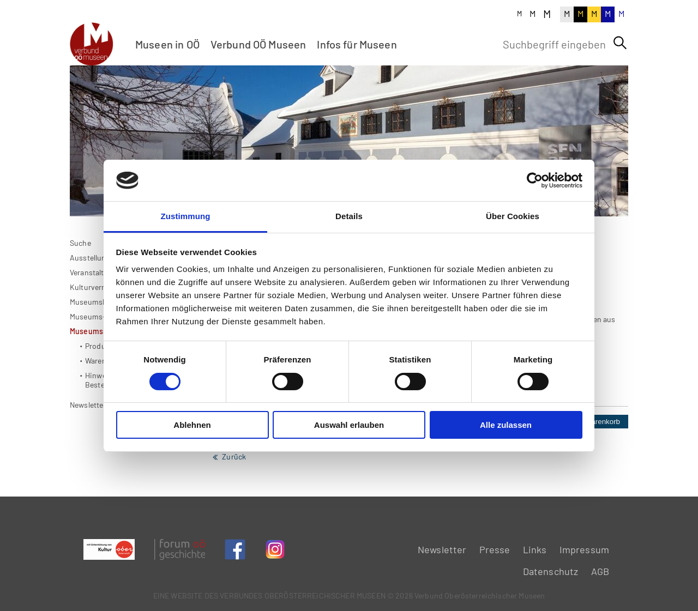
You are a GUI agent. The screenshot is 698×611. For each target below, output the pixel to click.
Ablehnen (191, 424)
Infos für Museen (356, 44)
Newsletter (442, 549)
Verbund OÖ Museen (258, 44)
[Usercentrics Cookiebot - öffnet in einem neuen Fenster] (534, 180)
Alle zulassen (506, 424)
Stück (515, 453)
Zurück (234, 488)
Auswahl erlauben (349, 424)
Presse (494, 549)
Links (535, 549)
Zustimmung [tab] (185, 216)
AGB (600, 571)
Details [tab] (349, 216)
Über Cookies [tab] (512, 216)
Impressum (584, 549)
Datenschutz (551, 571)
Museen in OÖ (167, 44)
